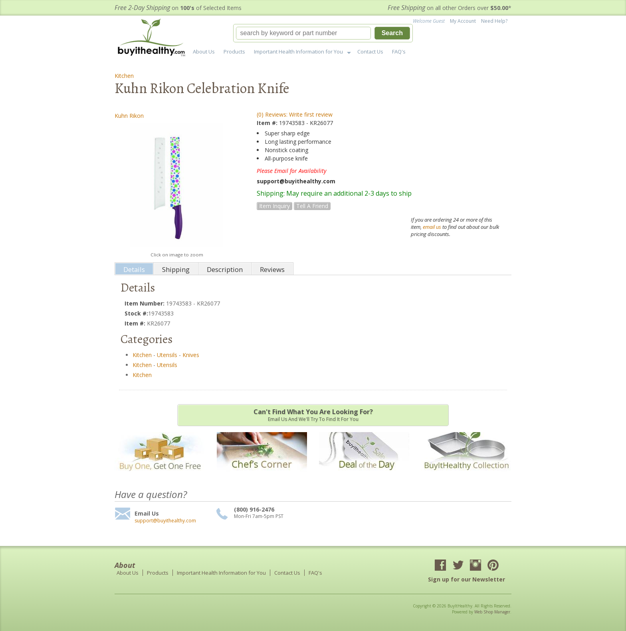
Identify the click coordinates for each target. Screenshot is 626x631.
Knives (190, 355)
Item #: (268, 123)
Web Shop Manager (492, 612)
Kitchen (124, 75)
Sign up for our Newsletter (466, 579)
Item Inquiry (274, 206)
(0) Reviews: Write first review (295, 114)
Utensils (167, 355)
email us (432, 226)
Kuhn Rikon (129, 115)
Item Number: (145, 303)
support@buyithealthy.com (165, 521)
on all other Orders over (449, 8)
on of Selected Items (178, 8)
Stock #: (136, 313)
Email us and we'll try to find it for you (313, 415)
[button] (323, 33)
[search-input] (303, 33)
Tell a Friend (312, 206)
